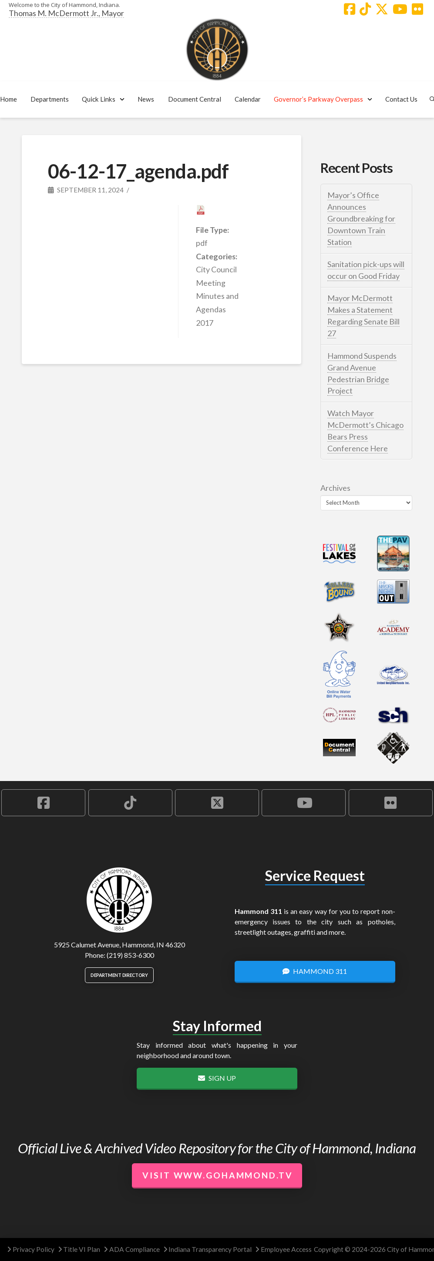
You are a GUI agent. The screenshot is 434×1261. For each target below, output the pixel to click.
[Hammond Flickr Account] (417, 9)
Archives (335, 488)
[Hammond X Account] (381, 9)
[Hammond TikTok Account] (365, 9)
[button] (50, 99)
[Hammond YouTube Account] (400, 9)
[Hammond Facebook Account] (349, 9)
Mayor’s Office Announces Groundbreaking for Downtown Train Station (361, 218)
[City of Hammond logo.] (217, 49)
